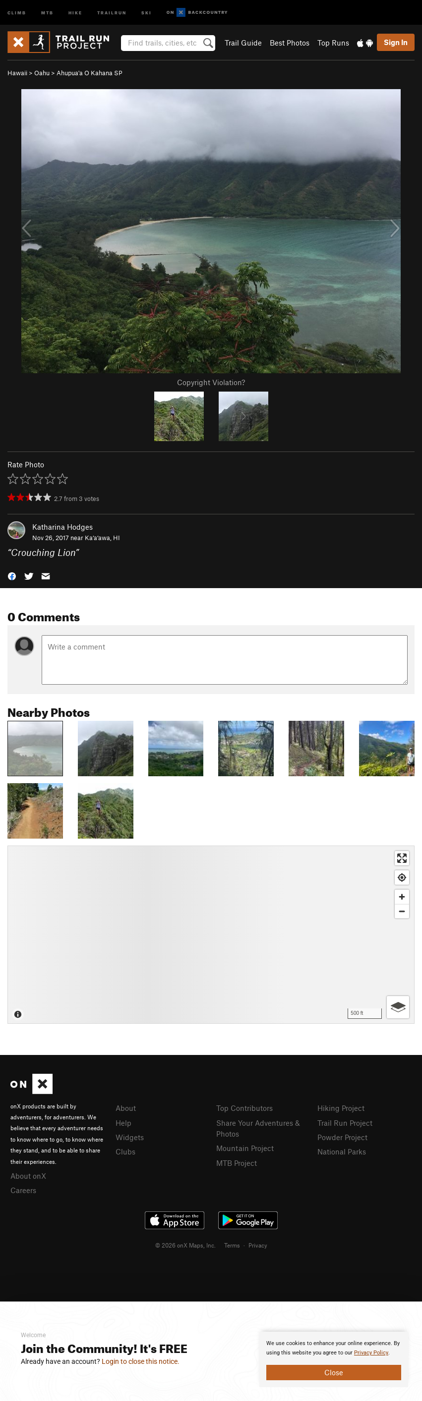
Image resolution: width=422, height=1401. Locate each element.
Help (123, 1122)
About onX (28, 1175)
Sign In (396, 42)
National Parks (341, 1151)
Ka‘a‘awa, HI (102, 538)
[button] (11, 575)
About (126, 1107)
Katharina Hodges (62, 526)
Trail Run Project (344, 1122)
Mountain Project (245, 1148)
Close (333, 1372)
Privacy (257, 1245)
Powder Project (342, 1137)
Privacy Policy (371, 1353)
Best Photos (289, 42)
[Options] (398, 1007)
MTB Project (236, 1162)
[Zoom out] (402, 911)
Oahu (42, 73)
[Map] (211, 934)
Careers (23, 1190)
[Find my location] (402, 877)
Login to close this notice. (141, 1361)
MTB (47, 12)
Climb (16, 12)
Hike (75, 12)
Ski (146, 12)
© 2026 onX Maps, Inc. (185, 1245)
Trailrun (111, 12)
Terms (232, 1245)
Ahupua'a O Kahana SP (89, 73)
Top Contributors (244, 1107)
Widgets (130, 1137)
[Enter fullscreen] (402, 858)
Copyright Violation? (211, 382)
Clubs (125, 1151)
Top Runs (333, 42)
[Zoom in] (402, 897)
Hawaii (17, 73)
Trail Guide (243, 42)
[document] (333, 1359)
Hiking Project (340, 1107)
